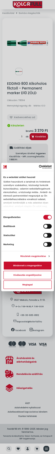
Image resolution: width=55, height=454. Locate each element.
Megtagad (27, 284)
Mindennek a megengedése (27, 265)
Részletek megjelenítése (33, 256)
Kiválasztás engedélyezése (27, 275)
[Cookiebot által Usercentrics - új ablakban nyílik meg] (39, 167)
